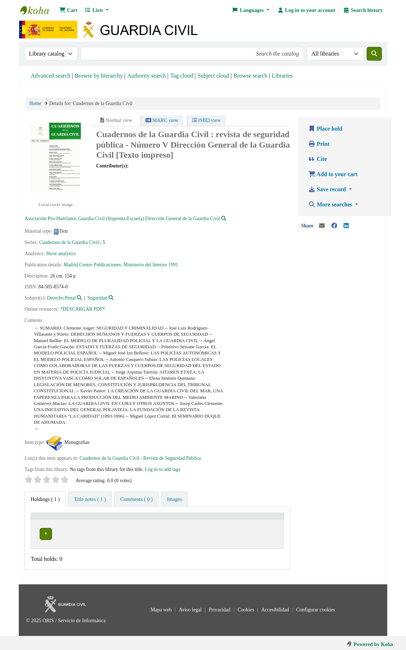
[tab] (90, 499)
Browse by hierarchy (99, 76)
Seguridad (97, 298)
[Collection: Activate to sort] (172, 519)
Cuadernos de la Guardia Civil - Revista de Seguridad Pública (140, 458)
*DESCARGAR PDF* (82, 309)
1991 (173, 264)
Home (35, 103)
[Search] (374, 54)
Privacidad (220, 607)
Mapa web (161, 607)
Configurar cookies (315, 607)
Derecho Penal (61, 298)
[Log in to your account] (306, 10)
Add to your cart (333, 174)
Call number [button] (212, 519)
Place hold (325, 129)
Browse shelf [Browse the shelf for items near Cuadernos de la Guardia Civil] (235, 533)
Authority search (146, 76)
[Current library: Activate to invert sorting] (90, 519)
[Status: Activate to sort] (269, 519)
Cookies (246, 607)
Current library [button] (51, 519)
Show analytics (61, 253)
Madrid (71, 264)
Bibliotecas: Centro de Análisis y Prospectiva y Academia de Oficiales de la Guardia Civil (38, 10)
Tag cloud (181, 76)
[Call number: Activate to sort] (225, 519)
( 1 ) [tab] (45, 499)
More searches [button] (331, 204)
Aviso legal (191, 607)
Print (319, 144)
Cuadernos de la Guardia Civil (69, 242)
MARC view (161, 120)
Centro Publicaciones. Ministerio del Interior (123, 264)
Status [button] (265, 519)
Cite (317, 159)
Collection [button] (163, 519)
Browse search (250, 76)
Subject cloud (213, 76)
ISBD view (206, 120)
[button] (68, 10)
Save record (328, 189)
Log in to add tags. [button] (163, 469)
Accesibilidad (275, 607)
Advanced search (50, 76)
